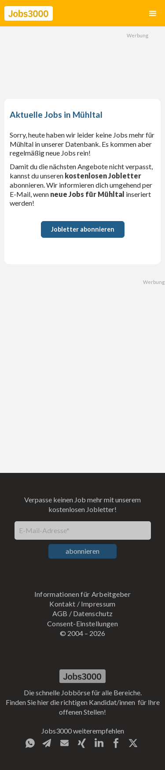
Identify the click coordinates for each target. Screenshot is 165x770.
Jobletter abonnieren (82, 229)
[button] (153, 13)
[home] (28, 13)
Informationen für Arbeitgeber (82, 594)
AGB (60, 613)
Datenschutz (93, 613)
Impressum (98, 603)
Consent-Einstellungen (82, 623)
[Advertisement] (83, 62)
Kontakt (62, 603)
